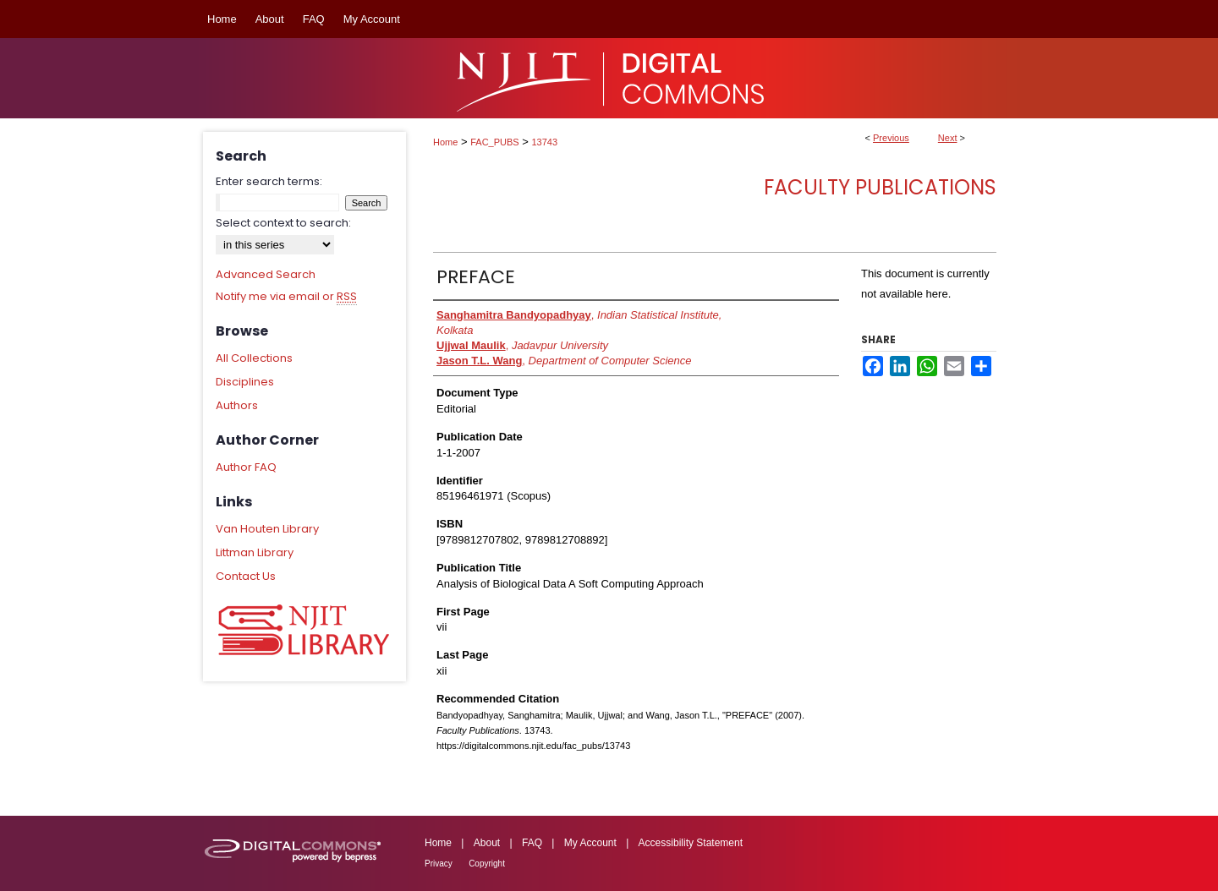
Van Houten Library (267, 529)
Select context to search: (283, 223)
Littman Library (255, 552)
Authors (237, 405)
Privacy (439, 863)
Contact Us (246, 576)
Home (445, 142)
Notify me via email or (286, 296)
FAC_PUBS (494, 142)
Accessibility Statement (691, 843)
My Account (590, 843)
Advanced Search (265, 274)
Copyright (487, 863)
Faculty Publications (880, 187)
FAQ (532, 843)
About (487, 843)
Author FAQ (246, 467)
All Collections (254, 358)
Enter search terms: (269, 181)
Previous (891, 138)
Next (947, 138)
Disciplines (245, 382)
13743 (545, 142)
